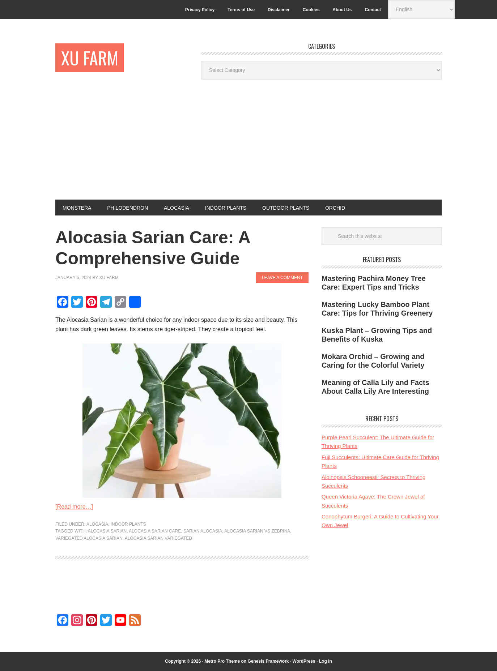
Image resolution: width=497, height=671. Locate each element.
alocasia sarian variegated (158, 538)
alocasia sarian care (155, 531)
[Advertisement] (248, 145)
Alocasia (97, 524)
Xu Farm (89, 57)
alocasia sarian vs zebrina (257, 531)
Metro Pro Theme (222, 661)
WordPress (304, 661)
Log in (325, 661)
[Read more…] (74, 507)
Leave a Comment (282, 277)
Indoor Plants (128, 524)
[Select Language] (421, 9)
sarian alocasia (202, 531)
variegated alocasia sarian (89, 538)
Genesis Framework (268, 661)
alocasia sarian (107, 531)
